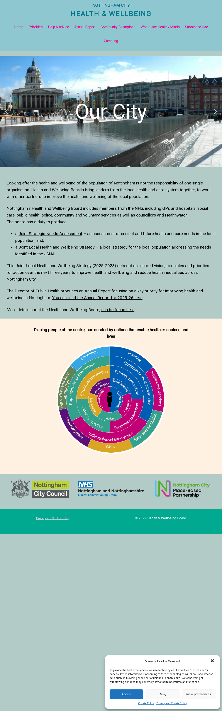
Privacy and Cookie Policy (171, 703)
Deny (162, 694)
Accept (127, 694)
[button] (212, 661)
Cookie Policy (146, 703)
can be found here (117, 309)
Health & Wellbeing (111, 14)
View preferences (198, 694)
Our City (111, 112)
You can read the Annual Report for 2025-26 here (97, 297)
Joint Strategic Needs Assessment (50, 233)
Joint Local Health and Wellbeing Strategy (57, 247)
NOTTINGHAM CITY (111, 5)
